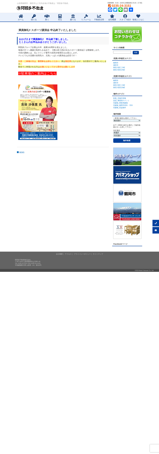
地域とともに (138, 17)
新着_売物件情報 (119, 98)
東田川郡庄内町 (119, 70)
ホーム (21, 17)
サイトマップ (98, 254)
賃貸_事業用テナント (121, 101)
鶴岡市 (115, 63)
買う (46, 17)
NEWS (21, 152)
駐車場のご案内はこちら (39, 73)
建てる (73, 17)
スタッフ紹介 (125, 17)
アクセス (68, 254)
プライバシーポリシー (82, 254)
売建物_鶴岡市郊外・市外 (123, 105)
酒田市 (115, 65)
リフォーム (86, 17)
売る (60, 17)
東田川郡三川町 (119, 67)
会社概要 (112, 17)
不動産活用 (99, 17)
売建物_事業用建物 (120, 103)
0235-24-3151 (119, 5)
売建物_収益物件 (119, 108)
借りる (34, 17)
